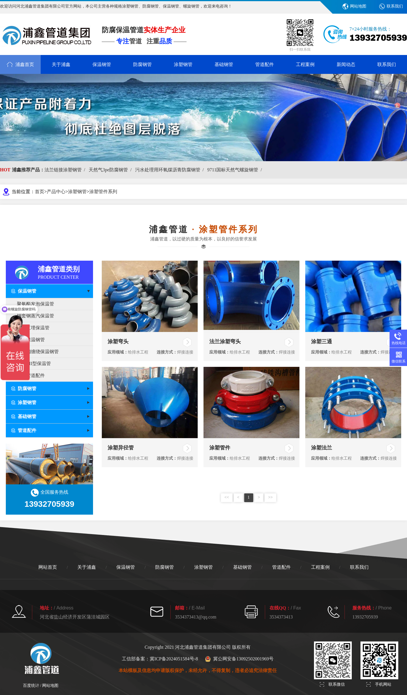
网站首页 (47, 567)
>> (270, 497)
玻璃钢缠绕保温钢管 (38, 351)
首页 (39, 191)
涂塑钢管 (183, 64)
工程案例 (305, 64)
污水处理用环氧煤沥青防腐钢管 (170, 169)
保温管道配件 (31, 375)
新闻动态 (346, 64)
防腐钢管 (142, 64)
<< (226, 497)
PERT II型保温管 (34, 363)
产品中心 (56, 191)
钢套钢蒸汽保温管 (35, 315)
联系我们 (395, 6)
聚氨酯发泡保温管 (35, 303)
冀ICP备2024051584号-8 (174, 658)
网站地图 (358, 6)
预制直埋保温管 (33, 327)
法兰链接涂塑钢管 (66, 169)
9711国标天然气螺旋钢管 (235, 169)
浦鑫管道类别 (65, 272)
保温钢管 (101, 64)
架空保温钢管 (31, 339)
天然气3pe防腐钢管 (111, 169)
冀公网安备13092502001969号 (239, 659)
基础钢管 (224, 64)
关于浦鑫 (61, 64)
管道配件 (264, 64)
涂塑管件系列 (103, 191)
